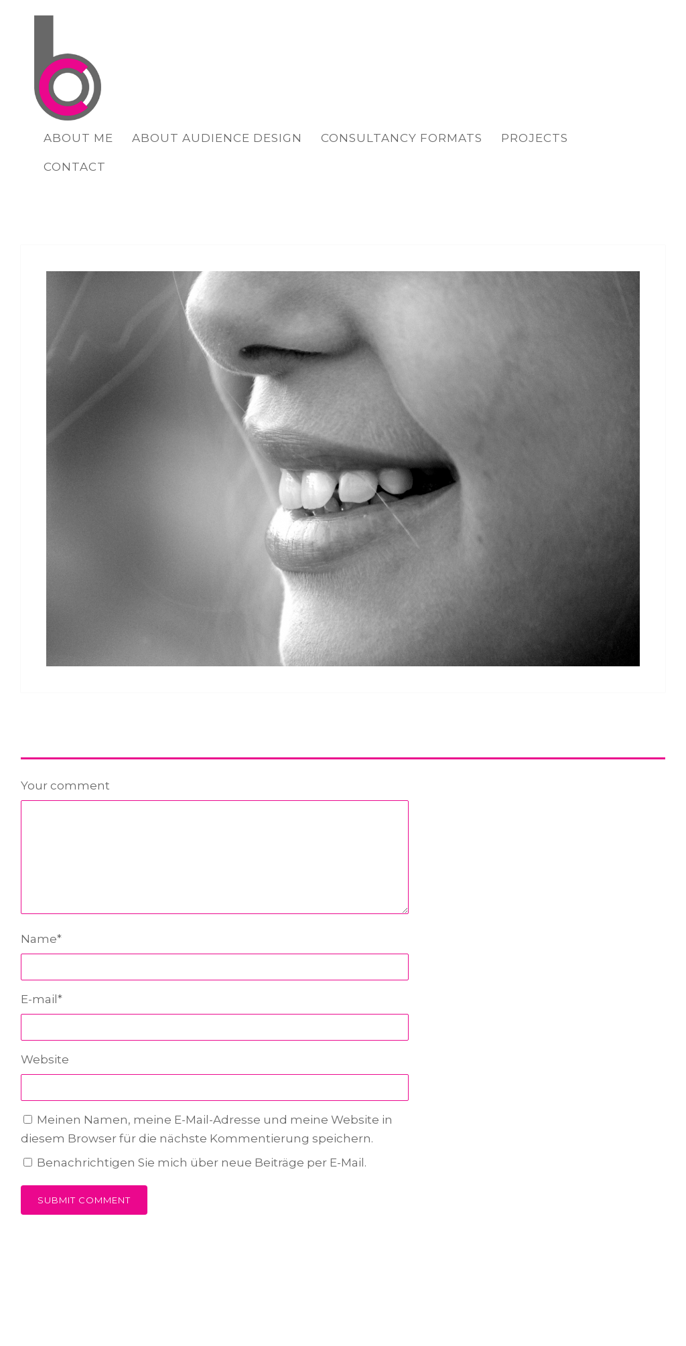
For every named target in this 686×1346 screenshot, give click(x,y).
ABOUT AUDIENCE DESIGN (217, 138)
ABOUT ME (78, 138)
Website (45, 1059)
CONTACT (75, 166)
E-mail (41, 999)
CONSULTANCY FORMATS (401, 138)
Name (41, 939)
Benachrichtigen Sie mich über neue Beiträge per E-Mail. (201, 1162)
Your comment (65, 785)
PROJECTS (534, 138)
